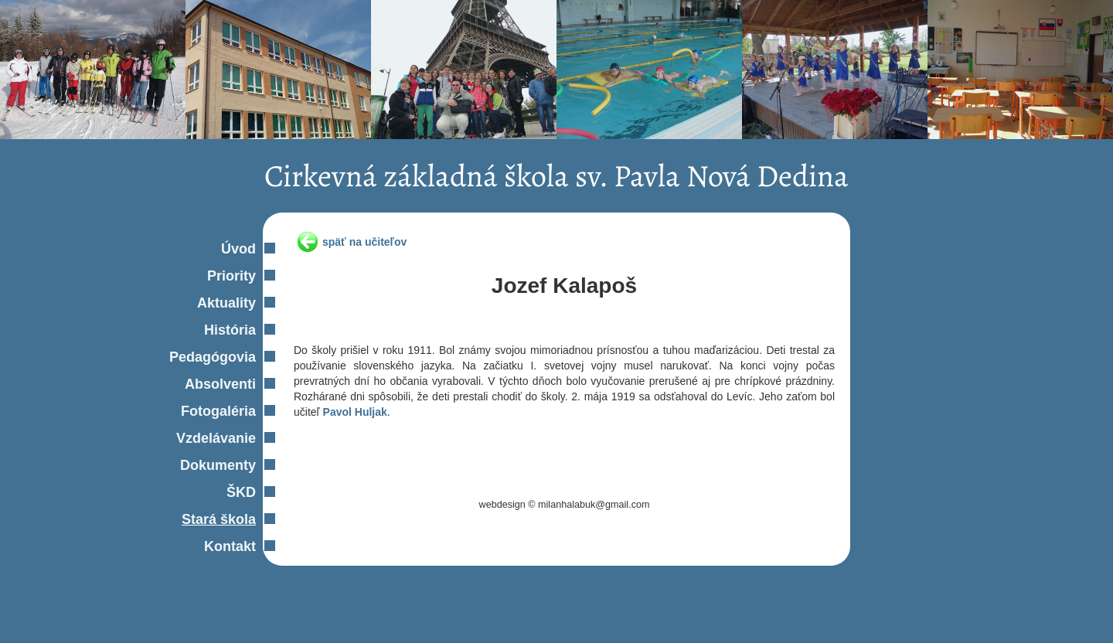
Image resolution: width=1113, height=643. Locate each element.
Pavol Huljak (355, 412)
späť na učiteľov (364, 242)
